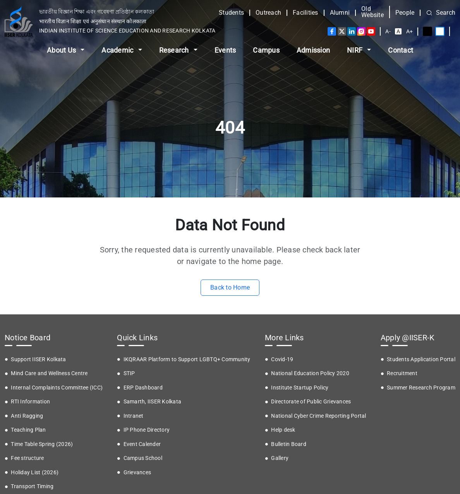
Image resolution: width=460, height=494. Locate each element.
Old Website (372, 12)
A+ (409, 31)
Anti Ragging (27, 416)
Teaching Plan (28, 430)
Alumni (340, 13)
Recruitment (402, 373)
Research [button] (175, 50)
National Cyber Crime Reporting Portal (318, 416)
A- (388, 31)
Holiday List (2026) (34, 472)
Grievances (137, 472)
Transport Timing (32, 486)
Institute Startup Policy (299, 387)
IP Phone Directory (147, 430)
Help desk (283, 430)
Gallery (279, 458)
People (405, 13)
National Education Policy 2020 (310, 373)
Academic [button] (118, 50)
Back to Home (230, 287)
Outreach (268, 13)
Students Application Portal (421, 359)
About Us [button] (62, 50)
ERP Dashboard (143, 387)
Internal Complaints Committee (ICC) (57, 387)
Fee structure (27, 458)
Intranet (134, 416)
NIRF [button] (355, 50)
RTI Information (30, 401)
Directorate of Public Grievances (311, 401)
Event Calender (142, 444)
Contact (400, 50)
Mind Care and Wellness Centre (49, 373)
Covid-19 (282, 359)
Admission (313, 50)
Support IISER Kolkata (38, 359)
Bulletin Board (288, 444)
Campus (266, 50)
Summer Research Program (421, 387)
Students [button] (231, 13)
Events (225, 50)
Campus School (143, 458)
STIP (129, 373)
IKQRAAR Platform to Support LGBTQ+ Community (187, 359)
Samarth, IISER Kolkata (153, 401)
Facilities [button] (305, 13)
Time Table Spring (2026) (42, 444)
